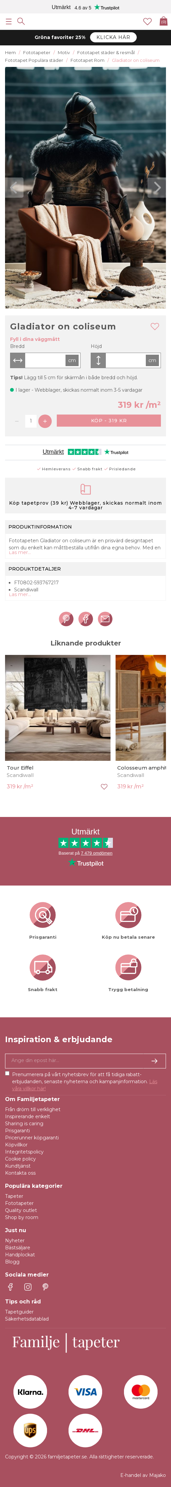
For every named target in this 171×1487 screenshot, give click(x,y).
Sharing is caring (24, 1124)
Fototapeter (19, 1203)
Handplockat (20, 1255)
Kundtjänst (18, 1166)
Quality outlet (21, 1210)
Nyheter (15, 1241)
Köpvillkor (16, 1145)
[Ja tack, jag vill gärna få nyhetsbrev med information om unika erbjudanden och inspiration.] (85, 1061)
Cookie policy (20, 1159)
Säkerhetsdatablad (27, 1319)
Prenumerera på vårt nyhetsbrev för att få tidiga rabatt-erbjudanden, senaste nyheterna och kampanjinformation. (84, 1081)
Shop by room (21, 1217)
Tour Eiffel (20, 768)
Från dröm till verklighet (32, 1109)
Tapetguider (19, 1312)
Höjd (96, 346)
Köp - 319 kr (109, 421)
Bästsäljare (17, 1248)
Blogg (12, 1262)
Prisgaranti (17, 1131)
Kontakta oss (20, 1173)
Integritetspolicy (24, 1152)
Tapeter (14, 1196)
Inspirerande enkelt (27, 1116)
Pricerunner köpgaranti (32, 1138)
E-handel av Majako (143, 1475)
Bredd (17, 346)
